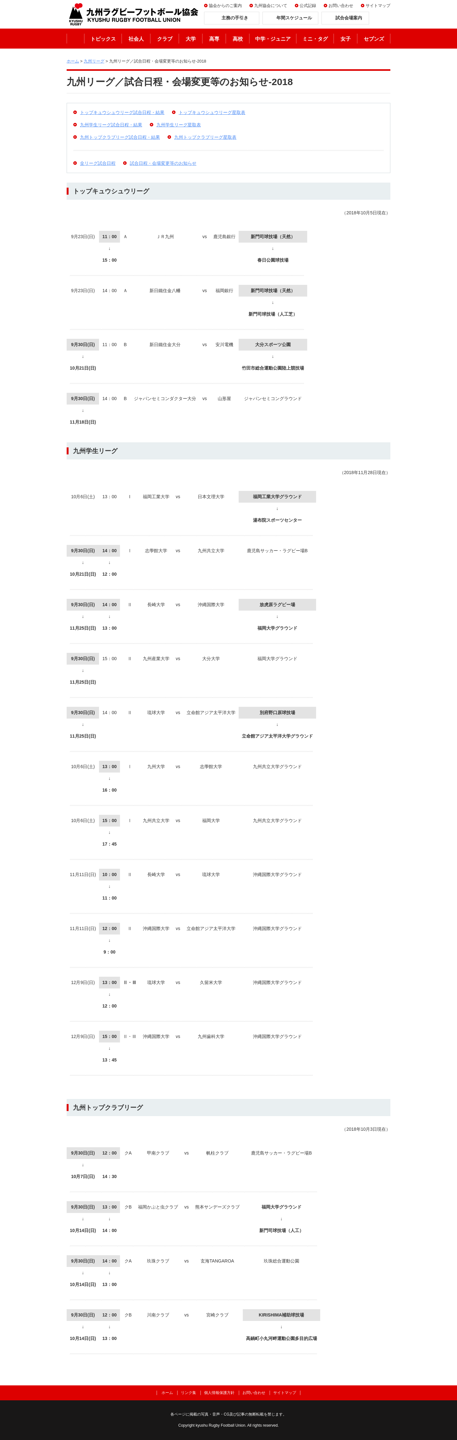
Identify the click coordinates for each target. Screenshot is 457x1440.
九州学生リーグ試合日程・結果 (111, 124)
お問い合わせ (340, 5)
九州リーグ (94, 61)
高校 (238, 39)
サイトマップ (378, 5)
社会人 (136, 39)
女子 (346, 39)
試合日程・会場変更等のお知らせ (163, 163)
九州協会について (270, 5)
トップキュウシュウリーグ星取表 (212, 112)
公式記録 (308, 5)
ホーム (75, 39)
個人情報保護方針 (219, 1392)
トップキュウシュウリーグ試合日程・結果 (122, 112)
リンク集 (188, 1392)
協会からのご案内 (225, 5)
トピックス (103, 39)
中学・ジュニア (273, 39)
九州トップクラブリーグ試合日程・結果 (120, 137)
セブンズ (374, 39)
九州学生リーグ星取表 (178, 124)
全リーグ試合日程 (98, 163)
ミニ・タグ (315, 39)
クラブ (164, 39)
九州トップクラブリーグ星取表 (205, 137)
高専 (214, 39)
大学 (191, 39)
